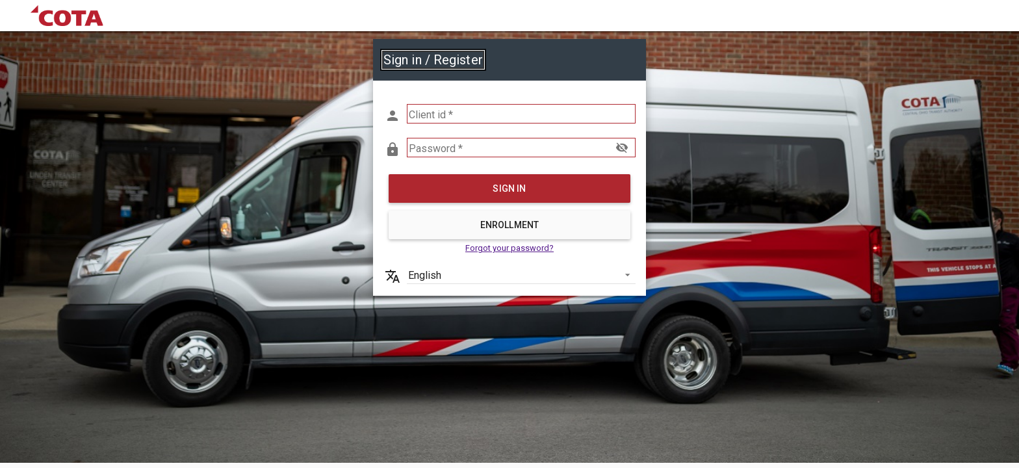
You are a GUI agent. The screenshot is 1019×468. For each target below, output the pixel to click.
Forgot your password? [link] (509, 248)
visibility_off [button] (621, 147)
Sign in (509, 188)
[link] (67, 15)
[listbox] (521, 274)
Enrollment (509, 225)
